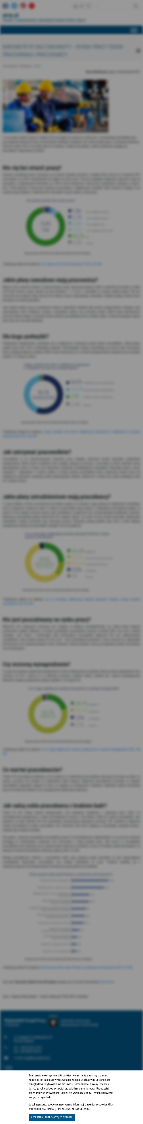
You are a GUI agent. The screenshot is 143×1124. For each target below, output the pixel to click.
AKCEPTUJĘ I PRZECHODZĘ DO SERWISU (52, 1117)
